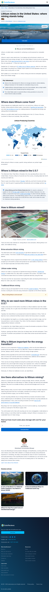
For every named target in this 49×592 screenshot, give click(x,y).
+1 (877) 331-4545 (14, 542)
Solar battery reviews (30, 558)
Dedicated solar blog (6, 556)
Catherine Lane (21, 21)
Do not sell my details (6, 589)
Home (2, 7)
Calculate (24, 40)
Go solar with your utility (30, 551)
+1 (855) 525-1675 (11, 539)
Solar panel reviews (29, 556)
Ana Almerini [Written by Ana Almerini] (9, 21)
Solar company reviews (30, 553)
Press (26, 549)
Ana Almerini (24, 446)
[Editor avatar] (3, 19)
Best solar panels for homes (7, 574)
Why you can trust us (6, 551)
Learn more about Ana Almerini (9, 462)
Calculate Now (24, 429)
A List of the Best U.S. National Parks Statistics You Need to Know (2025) (11, 488)
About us (3, 549)
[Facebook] (10, 537)
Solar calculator (4, 568)
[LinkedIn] (12, 537)
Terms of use (39, 584)
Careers (3, 560)
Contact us (3, 558)
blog (6, 7)
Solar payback (4, 572)
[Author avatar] (2, 19)
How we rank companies (7, 553)
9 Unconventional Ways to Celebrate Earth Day (34, 487)
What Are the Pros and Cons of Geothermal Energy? (12, 508)
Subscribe (12, 532)
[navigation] (8, 2)
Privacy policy (30, 584)
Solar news (3, 565)
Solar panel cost (5, 570)
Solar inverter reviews (30, 560)
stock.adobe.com (31, 239)
